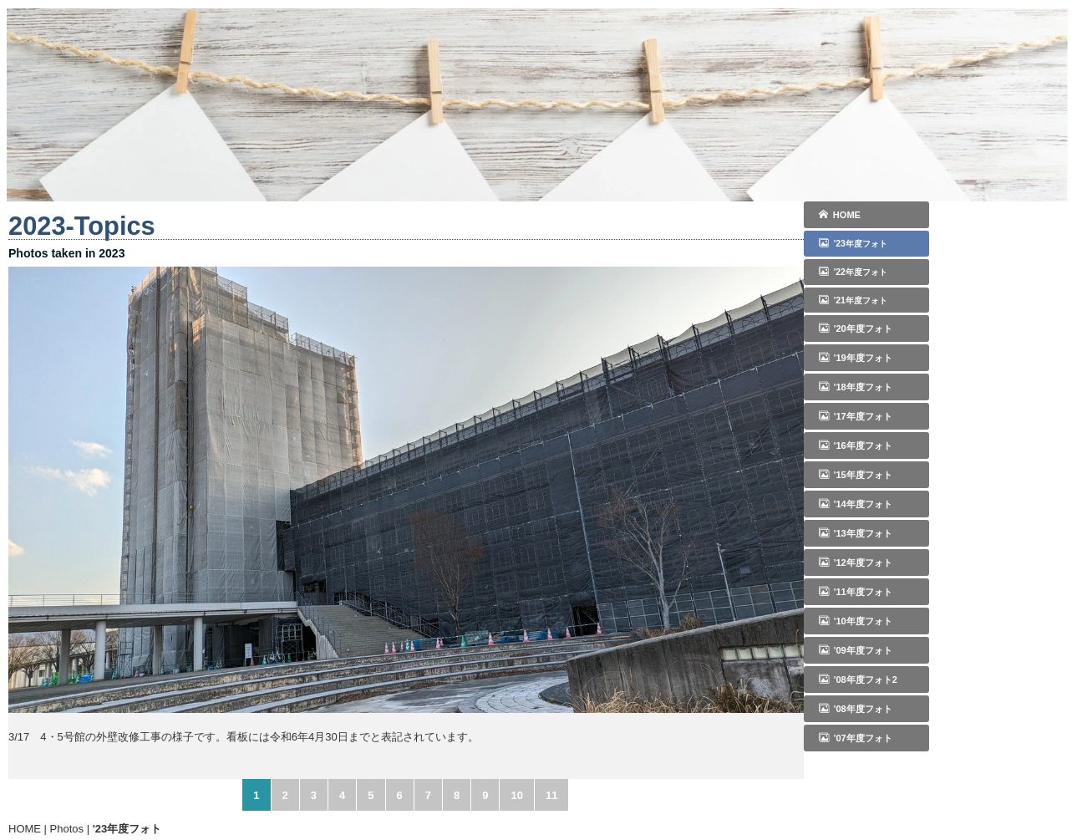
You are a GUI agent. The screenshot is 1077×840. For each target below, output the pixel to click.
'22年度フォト (853, 272)
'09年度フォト (855, 650)
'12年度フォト (855, 562)
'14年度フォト (855, 504)
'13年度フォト (855, 533)
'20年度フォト (855, 328)
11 (551, 795)
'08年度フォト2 (858, 680)
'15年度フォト (855, 475)
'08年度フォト (855, 709)
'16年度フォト (855, 445)
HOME (840, 215)
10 (516, 795)
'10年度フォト (855, 621)
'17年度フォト (855, 416)
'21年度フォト (853, 300)
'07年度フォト (855, 738)
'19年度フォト (855, 358)
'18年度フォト (855, 387)
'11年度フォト (855, 592)
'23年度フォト (853, 243)
